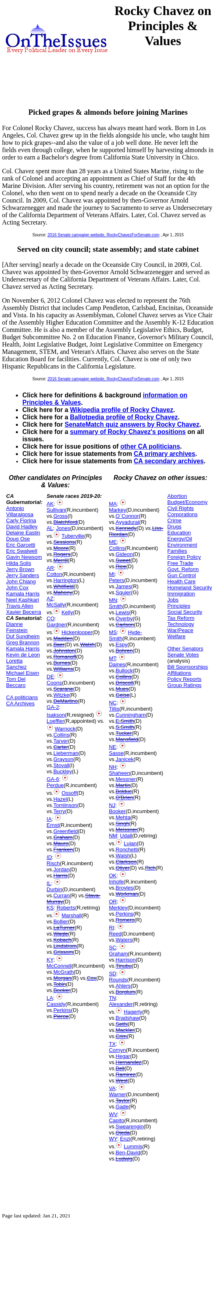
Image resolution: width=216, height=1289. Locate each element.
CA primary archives (164, 453)
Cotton (54, 574)
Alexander (121, 1004)
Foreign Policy (184, 557)
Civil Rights (180, 508)
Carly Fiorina (21, 520)
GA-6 (53, 779)
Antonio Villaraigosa (19, 511)
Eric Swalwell (21, 551)
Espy (121, 644)
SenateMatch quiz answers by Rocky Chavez (132, 424)
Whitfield (63, 586)
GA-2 (53, 707)
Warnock (65, 729)
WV (113, 1114)
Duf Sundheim (22, 636)
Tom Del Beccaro (16, 682)
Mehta (123, 817)
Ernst (53, 825)
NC (113, 703)
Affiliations (179, 673)
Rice (121, 566)
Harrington (65, 580)
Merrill (60, 560)
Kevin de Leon (23, 655)
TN (112, 998)
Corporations (182, 514)
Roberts (66, 908)
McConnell (59, 966)
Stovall (61, 765)
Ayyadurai (127, 522)
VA (112, 1088)
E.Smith (125, 721)
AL (50, 528)
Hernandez (129, 1062)
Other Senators (185, 649)
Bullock (124, 670)
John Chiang (21, 581)
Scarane (63, 689)
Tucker (123, 733)
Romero (125, 920)
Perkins (62, 1010)
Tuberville (72, 536)
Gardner (56, 625)
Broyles (124, 888)
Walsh (87, 644)
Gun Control (181, 575)
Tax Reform (180, 618)
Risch (53, 863)
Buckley (62, 771)
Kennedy (126, 528)
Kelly (67, 612)
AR (50, 568)
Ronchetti (127, 849)
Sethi (122, 1024)
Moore (60, 548)
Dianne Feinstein (17, 627)
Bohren (124, 651)
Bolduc (124, 791)
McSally (56, 605)
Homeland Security (189, 588)
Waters (124, 940)
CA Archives (20, 703)
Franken (63, 849)
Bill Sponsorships (187, 667)
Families (177, 551)
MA (113, 504)
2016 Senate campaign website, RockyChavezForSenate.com (103, 235)
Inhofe (116, 882)
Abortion (177, 496)
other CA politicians (150, 446)
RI (111, 928)
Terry (59, 811)
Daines (117, 664)
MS (113, 632)
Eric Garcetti (20, 545)
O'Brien (124, 797)
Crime (174, 520)
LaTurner (63, 928)
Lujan (130, 843)
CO (51, 618)
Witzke (61, 695)
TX (112, 1044)
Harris (60, 875)
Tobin (59, 984)
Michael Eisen (22, 673)
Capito (116, 1120)
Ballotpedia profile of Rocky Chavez (124, 417)
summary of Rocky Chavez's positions (127, 431)
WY (113, 1139)
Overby (124, 618)
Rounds (118, 980)
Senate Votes (183, 655)
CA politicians (22, 697)
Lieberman (65, 753)
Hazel (60, 799)
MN (113, 600)
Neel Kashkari (22, 600)
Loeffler (55, 721)
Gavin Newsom (24, 557)
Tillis (114, 709)
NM (113, 836)
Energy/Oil (179, 539)
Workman (127, 894)
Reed (115, 934)
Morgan (62, 978)
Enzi (125, 1139)
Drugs (174, 526)
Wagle (60, 934)
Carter (60, 747)
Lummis (133, 1146)
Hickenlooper (76, 632)
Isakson (56, 715)
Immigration (181, 594)
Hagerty (133, 1012)
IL (49, 883)
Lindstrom (64, 946)
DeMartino (65, 701)
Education (179, 533)
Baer (58, 644)
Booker (61, 990)
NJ (112, 805)
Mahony (62, 592)
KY (50, 960)
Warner (117, 1094)
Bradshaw (127, 1018)
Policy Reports (184, 679)
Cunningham (131, 715)
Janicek (124, 759)
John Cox (17, 588)
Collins (61, 735)
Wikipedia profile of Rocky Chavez (121, 409)
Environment (182, 545)
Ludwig (124, 1159)
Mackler (125, 1030)
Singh (122, 823)
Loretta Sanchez (16, 664)
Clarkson (126, 862)
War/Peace (180, 630)
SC (112, 947)
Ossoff (68, 793)
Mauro (60, 843)
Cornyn (117, 1050)
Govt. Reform (183, 569)
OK (113, 875)
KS (50, 908)
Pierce (60, 1016)
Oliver (122, 868)
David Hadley (21, 526)
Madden (62, 638)
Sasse (116, 753)
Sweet (123, 560)
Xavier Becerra (23, 612)
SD (112, 974)
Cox (91, 978)
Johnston (64, 651)
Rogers (61, 554)
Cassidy (56, 1004)
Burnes (61, 663)
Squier (123, 592)
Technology (180, 624)
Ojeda (123, 1133)
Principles (178, 606)
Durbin (54, 889)
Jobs (172, 600)
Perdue (55, 785)
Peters (116, 580)
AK (50, 504)
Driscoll (124, 683)
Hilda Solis (18, 563)
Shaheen (119, 773)
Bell (120, 1068)
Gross (60, 516)
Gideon (124, 554)
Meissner (126, 830)
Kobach (62, 940)
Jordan (61, 869)
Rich (150, 868)
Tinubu (123, 966)
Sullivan (56, 510)
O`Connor (127, 516)
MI (112, 574)
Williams (63, 669)
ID (49, 857)
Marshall (71, 915)
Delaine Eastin (23, 533)
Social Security (184, 612)
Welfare (176, 636)
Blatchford (65, 522)
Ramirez (125, 1074)
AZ (50, 598)
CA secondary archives (169, 461)
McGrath (63, 972)
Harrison (125, 960)
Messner (126, 779)
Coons (54, 683)
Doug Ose (18, 539)
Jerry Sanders (22, 575)
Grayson (63, 759)
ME (113, 542)
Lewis (122, 612)
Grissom (63, 952)
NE (112, 747)
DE (50, 677)
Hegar (123, 1056)
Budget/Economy (187, 502)
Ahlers (123, 986)
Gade (122, 1107)
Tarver (60, 741)
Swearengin (130, 1126)
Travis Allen (19, 606)
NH (113, 767)
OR (113, 902)
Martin (123, 785)
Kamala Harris (22, 594)
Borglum (125, 992)
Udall (126, 836)
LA (50, 998)
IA (49, 819)
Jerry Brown (20, 569)
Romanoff (64, 657)
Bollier (60, 921)
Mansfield (127, 739)
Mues (122, 689)
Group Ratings (184, 685)
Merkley (118, 908)
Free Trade (180, 563)
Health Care (181, 581)
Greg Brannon (22, 642)
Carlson (125, 625)
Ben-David (128, 1152)
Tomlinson (65, 805)
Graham (62, 837)
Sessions (64, 542)
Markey (118, 510)
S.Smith (125, 727)
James (123, 586)
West (121, 1080)
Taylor (123, 1100)
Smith (115, 606)
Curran (61, 895)
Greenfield (65, 831)
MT (112, 658)
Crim (121, 1036)
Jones (63, 528)
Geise (122, 695)
